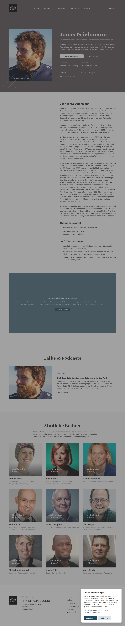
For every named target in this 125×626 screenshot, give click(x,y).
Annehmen (90, 618)
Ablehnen (104, 618)
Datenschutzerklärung (92, 612)
